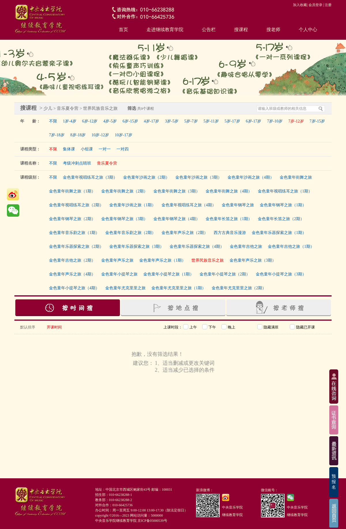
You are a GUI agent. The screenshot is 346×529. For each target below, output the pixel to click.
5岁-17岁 (232, 121)
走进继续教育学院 (164, 29)
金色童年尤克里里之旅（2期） (239, 288)
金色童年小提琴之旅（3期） (281, 274)
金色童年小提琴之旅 (119, 274)
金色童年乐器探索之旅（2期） (76, 246)
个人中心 (308, 29)
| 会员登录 (314, 5)
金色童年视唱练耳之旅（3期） (90, 177)
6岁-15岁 (130, 121)
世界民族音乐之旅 (207, 260)
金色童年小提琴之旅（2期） (225, 274)
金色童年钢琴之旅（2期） (72, 219)
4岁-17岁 (151, 121)
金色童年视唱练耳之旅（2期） (76, 205)
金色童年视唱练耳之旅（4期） (188, 205)
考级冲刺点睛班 (77, 163)
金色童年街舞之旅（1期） (72, 191)
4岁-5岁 (110, 121)
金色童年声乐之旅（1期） (162, 260)
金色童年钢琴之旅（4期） (176, 219)
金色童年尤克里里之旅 (125, 288)
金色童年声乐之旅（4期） (72, 274)
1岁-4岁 (69, 121)
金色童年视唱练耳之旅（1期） (285, 191)
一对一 (105, 149)
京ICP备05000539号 (152, 521)
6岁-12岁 (90, 121)
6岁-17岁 (254, 121)
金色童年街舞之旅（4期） (229, 191)
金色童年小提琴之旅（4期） (74, 288)
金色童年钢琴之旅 (238, 205)
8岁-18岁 (78, 135)
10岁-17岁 (123, 135)
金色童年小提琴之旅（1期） (168, 274)
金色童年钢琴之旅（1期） (283, 205)
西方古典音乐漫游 (230, 233)
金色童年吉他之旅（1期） (291, 246)
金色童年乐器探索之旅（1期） (279, 233)
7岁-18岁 (57, 135)
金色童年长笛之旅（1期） (229, 219)
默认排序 (27, 327)
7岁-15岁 (317, 121)
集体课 (69, 149)
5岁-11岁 (211, 121)
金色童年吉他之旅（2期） (72, 260)
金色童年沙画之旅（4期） (250, 177)
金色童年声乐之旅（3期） (253, 260)
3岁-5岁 (171, 121)
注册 (328, 5)
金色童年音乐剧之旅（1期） (74, 233)
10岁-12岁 (100, 135)
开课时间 (54, 327)
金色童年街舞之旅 (296, 177)
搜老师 (273, 29)
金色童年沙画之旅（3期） (198, 177)
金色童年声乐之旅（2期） (184, 233)
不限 (53, 121)
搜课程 (241, 29)
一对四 (122, 149)
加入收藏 (300, 5)
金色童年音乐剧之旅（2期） (130, 233)
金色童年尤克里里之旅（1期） (178, 288)
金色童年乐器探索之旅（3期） (136, 246)
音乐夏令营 (107, 163)
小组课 (87, 149)
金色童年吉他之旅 (246, 246)
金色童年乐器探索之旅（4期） (197, 246)
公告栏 (209, 29)
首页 (123, 29)
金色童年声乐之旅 (117, 260)
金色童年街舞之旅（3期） (176, 191)
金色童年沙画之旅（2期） (146, 177)
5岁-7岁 (191, 121)
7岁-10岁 (275, 121)
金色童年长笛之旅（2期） (281, 219)
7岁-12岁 (296, 121)
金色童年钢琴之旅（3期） (124, 219)
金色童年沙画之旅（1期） (132, 205)
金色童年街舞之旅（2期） (124, 191)
